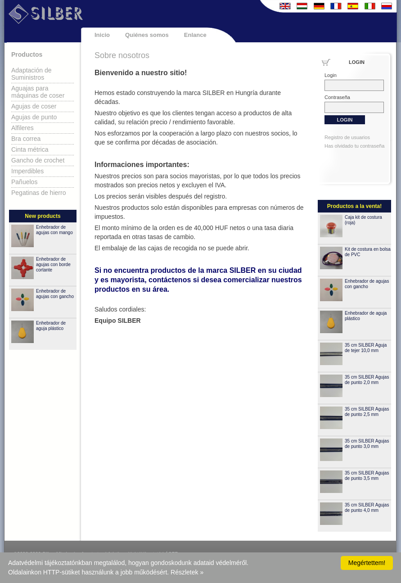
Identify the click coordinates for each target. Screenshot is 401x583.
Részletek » (187, 572)
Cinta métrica (29, 149)
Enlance (195, 35)
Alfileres (22, 127)
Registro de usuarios (347, 137)
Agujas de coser (33, 106)
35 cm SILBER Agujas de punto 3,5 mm (367, 475)
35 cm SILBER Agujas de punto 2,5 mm (367, 412)
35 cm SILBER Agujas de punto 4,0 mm (367, 507)
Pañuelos (24, 181)
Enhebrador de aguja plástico (51, 326)
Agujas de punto (34, 117)
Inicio (102, 35)
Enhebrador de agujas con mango (54, 230)
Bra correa (26, 138)
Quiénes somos (147, 35)
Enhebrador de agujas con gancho (55, 294)
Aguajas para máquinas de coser (37, 92)
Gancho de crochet (37, 160)
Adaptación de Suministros (31, 74)
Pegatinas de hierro (38, 192)
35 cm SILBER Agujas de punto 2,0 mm (367, 380)
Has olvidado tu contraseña (354, 146)
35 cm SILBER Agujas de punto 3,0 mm (367, 443)
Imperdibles (27, 171)
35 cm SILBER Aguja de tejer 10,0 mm (366, 348)
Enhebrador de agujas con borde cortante (53, 264)
